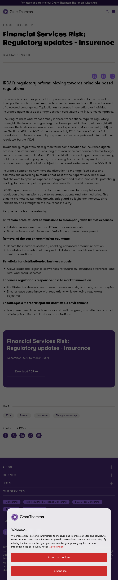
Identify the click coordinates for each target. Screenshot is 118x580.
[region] (59, 544)
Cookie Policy (56, 546)
